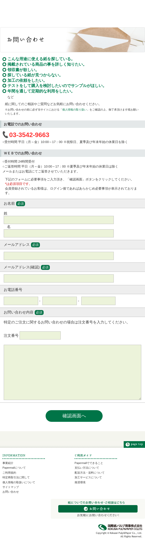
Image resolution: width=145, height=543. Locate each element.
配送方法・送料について (90, 472)
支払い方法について (87, 467)
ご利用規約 (9, 472)
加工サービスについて (88, 477)
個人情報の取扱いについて (18, 482)
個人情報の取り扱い (74, 109)
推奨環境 (80, 482)
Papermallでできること (89, 462)
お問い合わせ (10, 491)
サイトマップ (10, 487)
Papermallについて (14, 467)
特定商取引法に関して (16, 477)
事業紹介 (7, 462)
